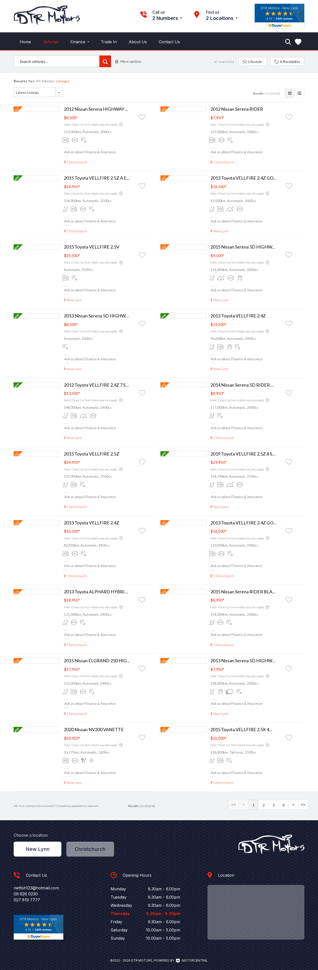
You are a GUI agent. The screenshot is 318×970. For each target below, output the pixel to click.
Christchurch (90, 849)
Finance (79, 41)
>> (303, 805)
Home (25, 41)
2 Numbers (165, 18)
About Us (138, 41)
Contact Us (169, 41)
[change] (63, 81)
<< (233, 805)
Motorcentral (192, 960)
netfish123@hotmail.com (36, 887)
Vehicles (50, 41)
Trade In (109, 41)
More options (128, 61)
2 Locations (220, 18)
